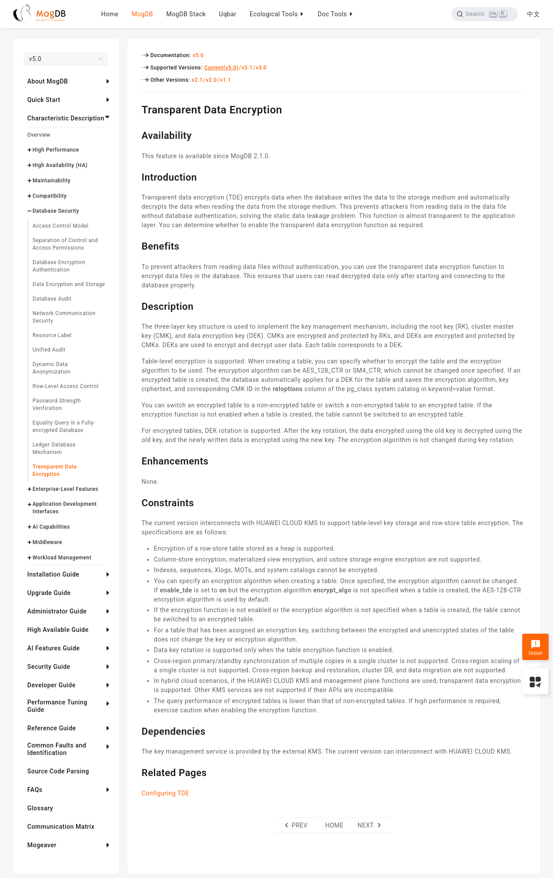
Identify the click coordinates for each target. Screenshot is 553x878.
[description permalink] (135, 305)
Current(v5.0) (221, 68)
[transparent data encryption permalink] (135, 108)
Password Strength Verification (57, 404)
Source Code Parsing (58, 771)
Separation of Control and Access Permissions (65, 244)
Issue (535, 647)
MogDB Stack (186, 14)
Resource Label (52, 335)
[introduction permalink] (135, 176)
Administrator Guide (57, 611)
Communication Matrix (61, 826)
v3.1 (247, 68)
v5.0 (198, 55)
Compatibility (50, 196)
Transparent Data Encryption (54, 470)
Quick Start (43, 99)
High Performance (56, 150)
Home (110, 14)
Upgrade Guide (49, 592)
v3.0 (261, 68)
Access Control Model (60, 226)
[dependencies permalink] (135, 730)
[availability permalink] (135, 134)
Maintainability (52, 181)
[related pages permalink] (135, 771)
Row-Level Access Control (65, 386)
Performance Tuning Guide (57, 706)
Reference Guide (51, 728)
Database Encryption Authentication (59, 266)
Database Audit (52, 299)
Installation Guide (53, 574)
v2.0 (211, 80)
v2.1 (197, 80)
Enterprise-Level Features (65, 489)
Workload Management (62, 558)
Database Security (56, 211)
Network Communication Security (64, 317)
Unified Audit (49, 350)
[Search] (484, 14)
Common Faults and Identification (56, 749)
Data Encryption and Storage (69, 284)
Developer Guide (51, 685)
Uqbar (227, 14)
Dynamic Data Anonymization (51, 368)
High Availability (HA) (60, 165)
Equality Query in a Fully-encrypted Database (64, 426)
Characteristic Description (65, 118)
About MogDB (47, 81)
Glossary (40, 808)
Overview (39, 135)
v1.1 (225, 80)
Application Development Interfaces (65, 508)
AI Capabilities (51, 527)
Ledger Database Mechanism (54, 448)
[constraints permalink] (135, 502)
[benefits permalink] (135, 245)
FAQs (35, 789)
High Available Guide (57, 629)
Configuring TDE (165, 793)
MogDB (142, 14)
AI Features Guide (53, 648)
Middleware (47, 542)
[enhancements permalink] (135, 460)
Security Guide (48, 666)
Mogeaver (41, 845)
